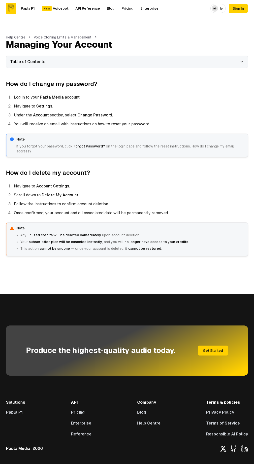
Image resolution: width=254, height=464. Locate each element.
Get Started (213, 351)
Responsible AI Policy (227, 434)
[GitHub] (233, 448)
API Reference (87, 8)
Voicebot (55, 8)
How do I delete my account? (48, 172)
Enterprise (149, 8)
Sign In (238, 8)
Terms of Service (223, 423)
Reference (81, 434)
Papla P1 (28, 8)
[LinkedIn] (244, 448)
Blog (111, 8)
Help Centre (15, 37)
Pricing (127, 8)
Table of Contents (127, 61)
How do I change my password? (51, 83)
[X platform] (223, 449)
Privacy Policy (220, 412)
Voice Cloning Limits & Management (63, 37)
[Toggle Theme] (218, 8)
